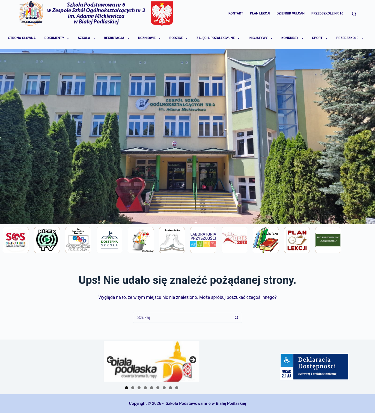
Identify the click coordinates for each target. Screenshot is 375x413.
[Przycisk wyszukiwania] (236, 317)
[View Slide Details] (151, 361)
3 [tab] (139, 387)
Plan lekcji (260, 13)
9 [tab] (176, 387)
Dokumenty (57, 38)
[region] (151, 361)
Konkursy (292, 38)
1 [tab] (126, 387)
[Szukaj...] (182, 317)
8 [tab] (170, 387)
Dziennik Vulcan (291, 13)
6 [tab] (157, 387)
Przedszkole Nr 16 (327, 13)
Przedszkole (350, 38)
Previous (110, 360)
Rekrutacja (117, 38)
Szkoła (87, 38)
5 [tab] (151, 387)
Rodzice (179, 38)
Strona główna (22, 38)
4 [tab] (145, 387)
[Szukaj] (354, 14)
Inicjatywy (260, 38)
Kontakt (235, 13)
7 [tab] (164, 387)
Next (192, 360)
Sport (320, 38)
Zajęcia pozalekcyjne (218, 38)
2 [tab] (132, 387)
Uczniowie (149, 38)
